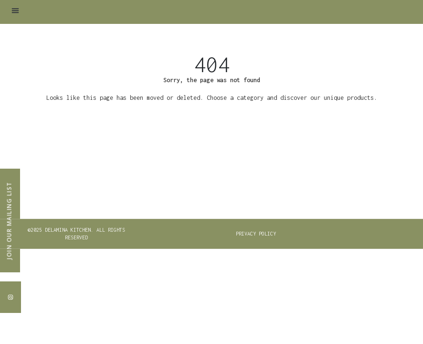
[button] (15, 10)
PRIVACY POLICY (256, 233)
